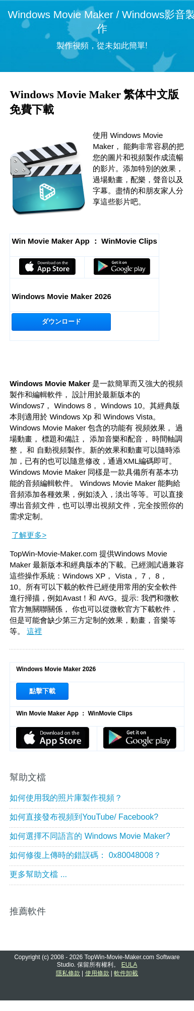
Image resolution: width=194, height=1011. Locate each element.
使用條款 (97, 973)
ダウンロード (61, 321)
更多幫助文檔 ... (38, 874)
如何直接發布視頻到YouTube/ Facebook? (84, 817)
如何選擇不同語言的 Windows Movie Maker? (90, 836)
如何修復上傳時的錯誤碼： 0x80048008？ (85, 855)
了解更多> (29, 535)
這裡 (34, 631)
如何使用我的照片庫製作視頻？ (66, 797)
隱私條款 (68, 973)
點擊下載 (42, 691)
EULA (129, 964)
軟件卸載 (126, 973)
